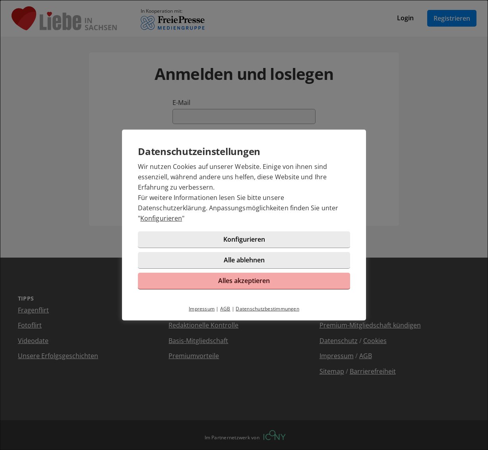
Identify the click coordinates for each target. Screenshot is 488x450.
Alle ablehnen (244, 260)
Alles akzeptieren (244, 280)
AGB (225, 308)
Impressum (202, 308)
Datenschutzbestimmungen (267, 308)
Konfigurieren (161, 218)
